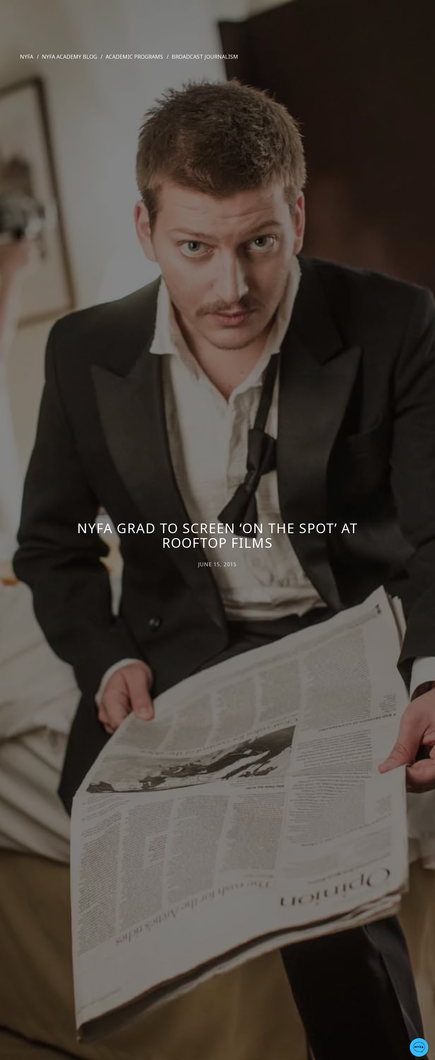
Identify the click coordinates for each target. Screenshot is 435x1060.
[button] (419, 1047)
